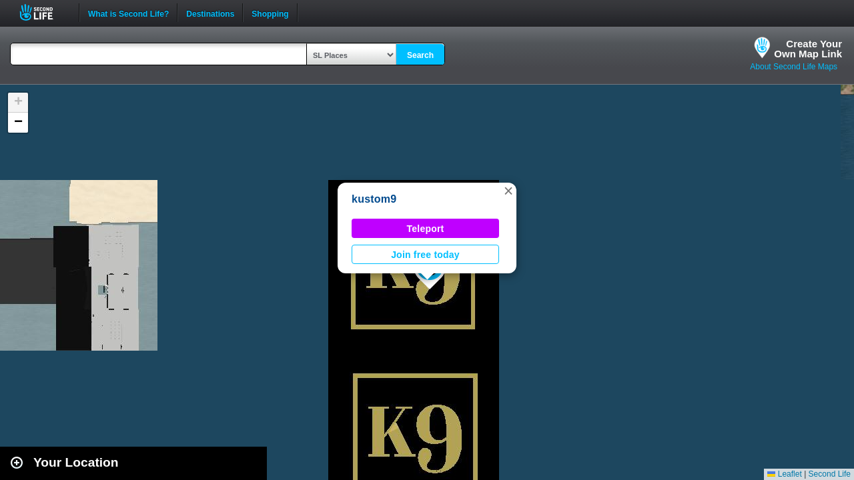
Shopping (270, 12)
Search (420, 55)
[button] (508, 191)
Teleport (425, 228)
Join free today (425, 254)
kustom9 (374, 199)
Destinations (210, 12)
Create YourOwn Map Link (808, 48)
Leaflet (784, 474)
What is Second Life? (128, 12)
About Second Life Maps (793, 66)
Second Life (44, 12)
